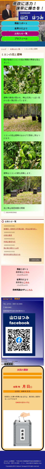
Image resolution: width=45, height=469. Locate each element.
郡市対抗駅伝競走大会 (12, 254)
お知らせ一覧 (21, 33)
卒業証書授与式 (9, 242)
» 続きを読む (35, 260)
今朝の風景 (8, 235)
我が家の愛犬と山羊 (11, 248)
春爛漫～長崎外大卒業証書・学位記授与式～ (20, 229)
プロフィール (21, 38)
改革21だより (21, 28)
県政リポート (21, 23)
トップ (3, 49)
